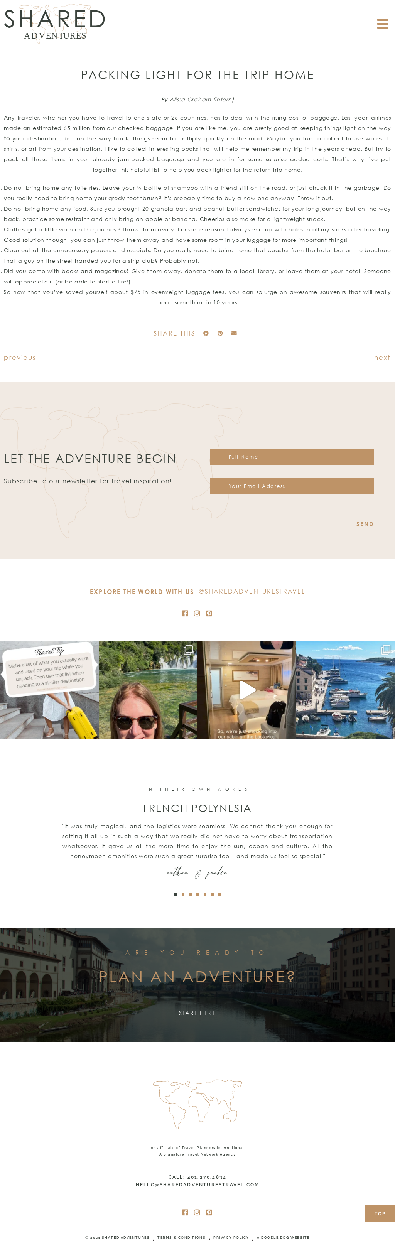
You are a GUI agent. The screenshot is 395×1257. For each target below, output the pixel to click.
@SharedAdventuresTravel (252, 591)
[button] (206, 334)
